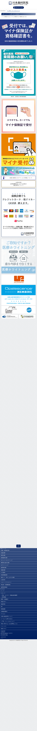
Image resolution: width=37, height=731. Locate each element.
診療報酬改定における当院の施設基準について (18, 184)
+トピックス (3, 626)
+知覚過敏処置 (4, 574)
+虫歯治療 (3, 552)
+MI (1, 606)
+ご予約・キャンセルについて (7, 621)
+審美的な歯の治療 (5, 562)
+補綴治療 (3, 570)
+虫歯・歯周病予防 (5, 550)
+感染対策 (3, 604)
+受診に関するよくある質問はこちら (9, 623)
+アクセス (3, 613)
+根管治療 (3, 555)
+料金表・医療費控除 (5, 584)
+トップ (2, 590)
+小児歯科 (3, 572)
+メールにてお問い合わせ (6, 618)
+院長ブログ (3, 628)
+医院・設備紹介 (4, 599)
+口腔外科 (3, 579)
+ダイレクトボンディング (6, 560)
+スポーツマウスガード (6, 582)
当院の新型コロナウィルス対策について (20, 178)
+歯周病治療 (3, 567)
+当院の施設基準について (6, 616)
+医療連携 (3, 609)
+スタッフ (3, 593)
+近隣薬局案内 (4, 611)
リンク (2, 638)
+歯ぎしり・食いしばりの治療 (7, 577)
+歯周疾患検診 (4, 587)
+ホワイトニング (4, 565)
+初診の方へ (3, 601)
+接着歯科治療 (4, 557)
